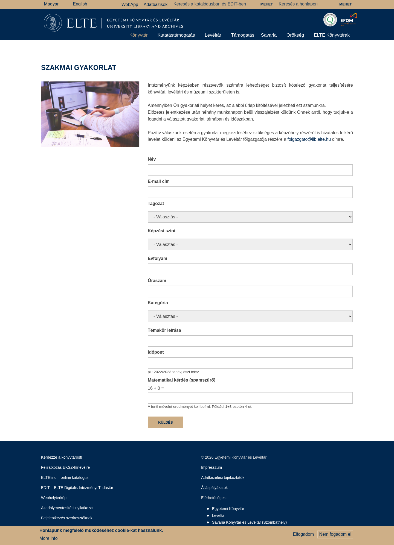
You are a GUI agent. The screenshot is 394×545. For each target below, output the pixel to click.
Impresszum (211, 467)
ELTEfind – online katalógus (64, 477)
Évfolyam (157, 258)
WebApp (129, 4)
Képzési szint (161, 230)
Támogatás (242, 35)
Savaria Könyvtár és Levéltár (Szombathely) (249, 522)
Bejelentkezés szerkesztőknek (66, 518)
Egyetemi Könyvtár (228, 508)
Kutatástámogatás (176, 35)
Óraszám (157, 280)
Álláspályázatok (214, 487)
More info (48, 538)
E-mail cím (159, 181)
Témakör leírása (164, 330)
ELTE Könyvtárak (332, 35)
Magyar (51, 4)
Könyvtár (138, 35)
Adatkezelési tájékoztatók (222, 477)
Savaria (269, 35)
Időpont (156, 352)
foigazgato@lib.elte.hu (309, 139)
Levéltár (213, 35)
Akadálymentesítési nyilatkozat (67, 508)
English (80, 4)
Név (152, 159)
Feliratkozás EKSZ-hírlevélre (65, 467)
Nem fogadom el (335, 534)
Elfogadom (303, 534)
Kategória (158, 302)
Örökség (295, 35)
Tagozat (156, 203)
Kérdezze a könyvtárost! (61, 457)
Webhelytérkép (53, 498)
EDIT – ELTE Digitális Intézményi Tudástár (77, 487)
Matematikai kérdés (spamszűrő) (181, 380)
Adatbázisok (155, 4)
